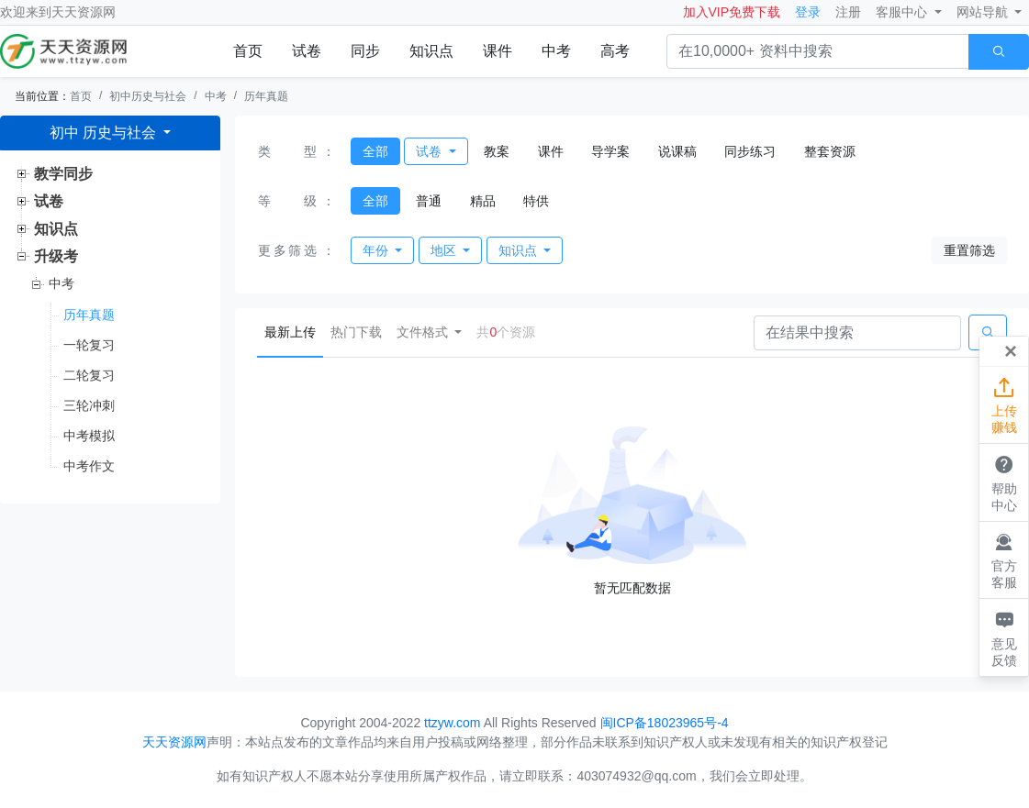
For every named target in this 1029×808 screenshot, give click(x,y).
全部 (375, 151)
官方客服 (1003, 559)
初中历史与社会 (147, 96)
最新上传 (293, 330)
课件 (497, 51)
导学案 (610, 151)
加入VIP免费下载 (732, 12)
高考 (615, 51)
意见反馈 (1003, 636)
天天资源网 (83, 12)
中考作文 (89, 466)
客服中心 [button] (903, 12)
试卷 (306, 51)
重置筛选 (969, 250)
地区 (445, 250)
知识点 (431, 51)
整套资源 (830, 151)
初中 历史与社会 (105, 132)
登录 (808, 12)
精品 (483, 201)
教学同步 (63, 174)
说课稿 (677, 151)
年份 (377, 250)
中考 (556, 51)
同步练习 (750, 151)
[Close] (1010, 351)
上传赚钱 (1003, 404)
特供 (536, 201)
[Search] (857, 332)
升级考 (56, 256)
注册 (848, 12)
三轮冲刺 (89, 405)
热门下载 (356, 332)
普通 (429, 201)
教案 (496, 151)
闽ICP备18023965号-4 (664, 722)
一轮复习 (89, 345)
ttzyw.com (452, 722)
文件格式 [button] (424, 332)
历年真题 (266, 96)
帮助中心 (1003, 481)
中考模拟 (89, 435)
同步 (365, 51)
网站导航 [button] (984, 12)
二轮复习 (89, 375)
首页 (248, 51)
